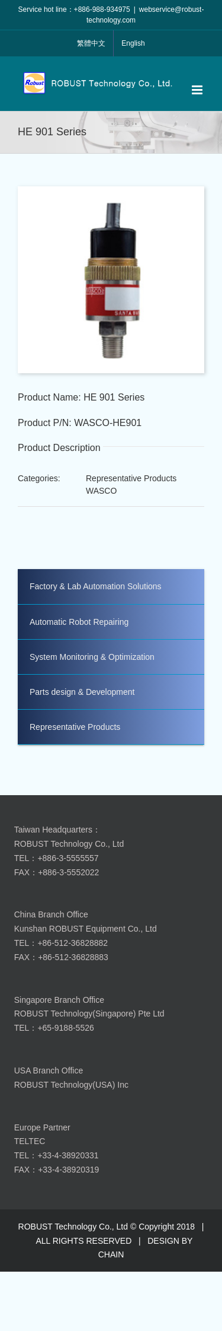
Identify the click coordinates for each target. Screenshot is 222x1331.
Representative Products (131, 478)
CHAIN (111, 1254)
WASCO (101, 490)
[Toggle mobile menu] (198, 90)
